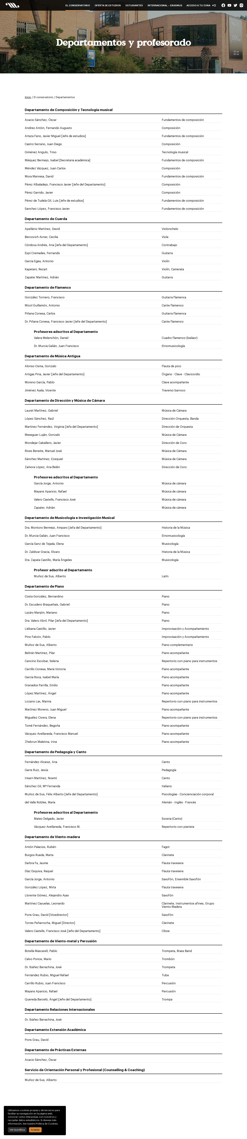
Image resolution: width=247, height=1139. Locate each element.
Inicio (28, 97)
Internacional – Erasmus (165, 5)
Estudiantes (134, 5)
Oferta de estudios (108, 5)
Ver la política (16, 1130)
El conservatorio (77, 5)
